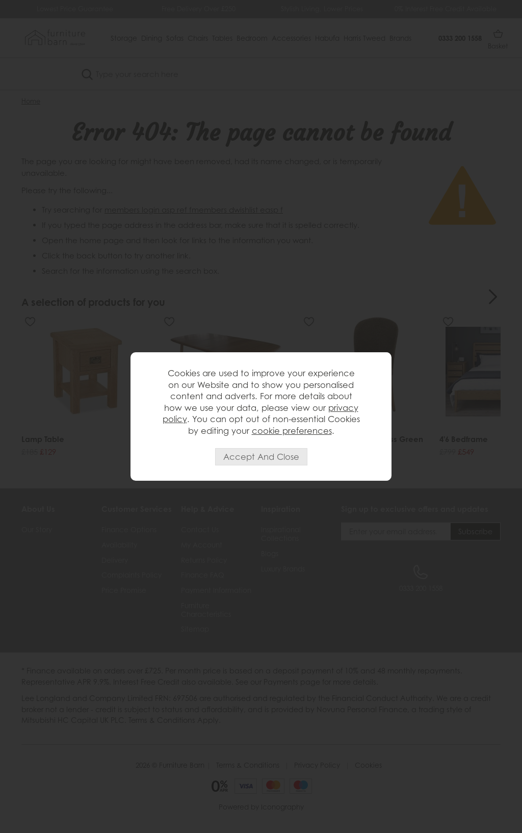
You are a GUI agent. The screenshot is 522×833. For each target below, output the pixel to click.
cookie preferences (292, 430)
